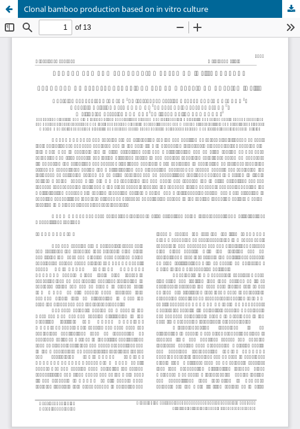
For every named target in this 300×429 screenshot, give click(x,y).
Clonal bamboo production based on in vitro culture (116, 9)
